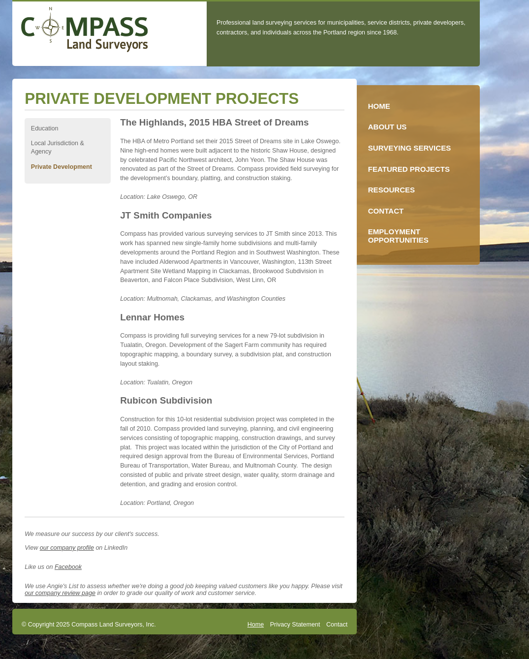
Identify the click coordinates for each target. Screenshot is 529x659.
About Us (387, 127)
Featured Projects (409, 169)
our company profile (67, 547)
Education (45, 128)
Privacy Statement (295, 624)
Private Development (61, 166)
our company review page (60, 593)
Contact (336, 624)
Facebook (68, 567)
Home (256, 624)
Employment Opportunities (398, 235)
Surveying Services (409, 148)
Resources (391, 190)
